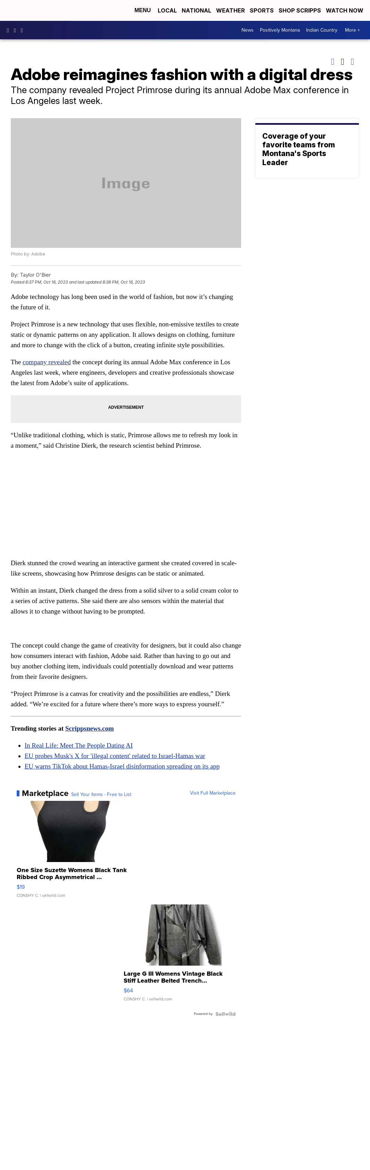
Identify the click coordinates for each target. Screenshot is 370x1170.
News (247, 30)
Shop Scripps (300, 10)
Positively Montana (280, 30)
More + (352, 30)
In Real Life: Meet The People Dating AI (79, 745)
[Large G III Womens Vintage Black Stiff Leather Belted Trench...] (180, 956)
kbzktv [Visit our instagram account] (16, 30)
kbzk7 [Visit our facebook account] (10, 30)
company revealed (47, 362)
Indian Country (321, 30)
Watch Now (345, 10)
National (196, 10)
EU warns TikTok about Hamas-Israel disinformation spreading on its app (122, 766)
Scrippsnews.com (89, 728)
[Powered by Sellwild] (225, 1013)
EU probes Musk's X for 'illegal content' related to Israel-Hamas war (115, 755)
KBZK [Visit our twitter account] (23, 30)
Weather (230, 10)
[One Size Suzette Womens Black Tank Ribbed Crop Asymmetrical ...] (73, 852)
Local (167, 10)
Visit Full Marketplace (213, 793)
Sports (262, 10)
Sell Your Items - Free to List (101, 794)
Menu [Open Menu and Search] (142, 10)
